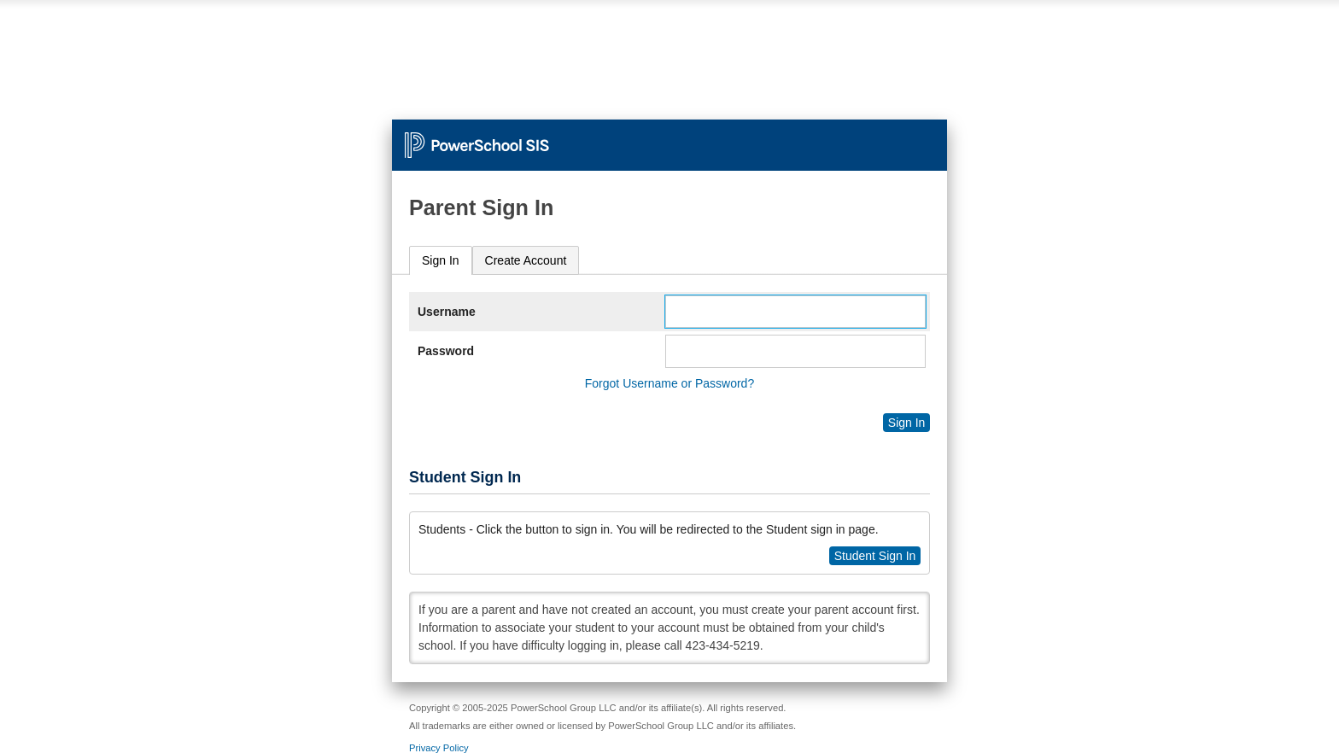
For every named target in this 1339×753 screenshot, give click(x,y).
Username (447, 311)
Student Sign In (875, 556)
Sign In (440, 260)
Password (446, 351)
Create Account (526, 260)
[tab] (440, 261)
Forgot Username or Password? (669, 383)
